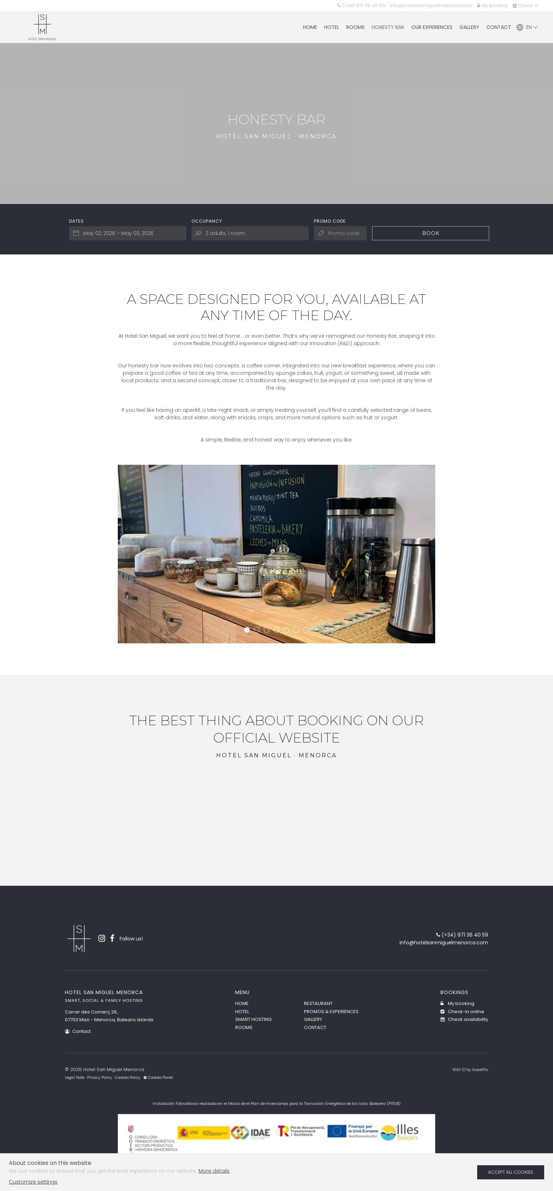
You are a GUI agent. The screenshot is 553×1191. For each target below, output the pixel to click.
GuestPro (480, 1069)
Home (242, 1003)
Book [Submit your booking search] (430, 233)
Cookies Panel (158, 1077)
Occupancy (207, 221)
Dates (76, 221)
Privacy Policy (99, 1077)
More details (214, 1170)
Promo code (330, 221)
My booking (457, 1003)
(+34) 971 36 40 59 (361, 5)
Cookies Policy (127, 1077)
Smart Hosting (253, 1019)
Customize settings (33, 1181)
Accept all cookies (510, 1172)
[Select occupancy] (250, 233)
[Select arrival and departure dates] (127, 233)
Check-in (526, 5)
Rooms (244, 1027)
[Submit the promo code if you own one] (340, 233)
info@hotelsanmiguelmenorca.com (431, 5)
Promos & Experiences (331, 1011)
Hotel (242, 1011)
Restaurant (318, 1003)
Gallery (313, 1019)
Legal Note (74, 1077)
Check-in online (462, 1011)
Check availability (464, 1019)
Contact (78, 1031)
